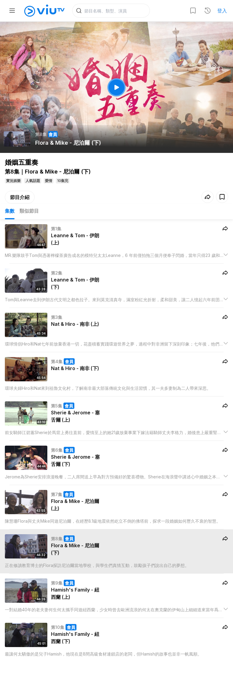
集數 (10, 211)
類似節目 (29, 211)
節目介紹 (19, 197)
